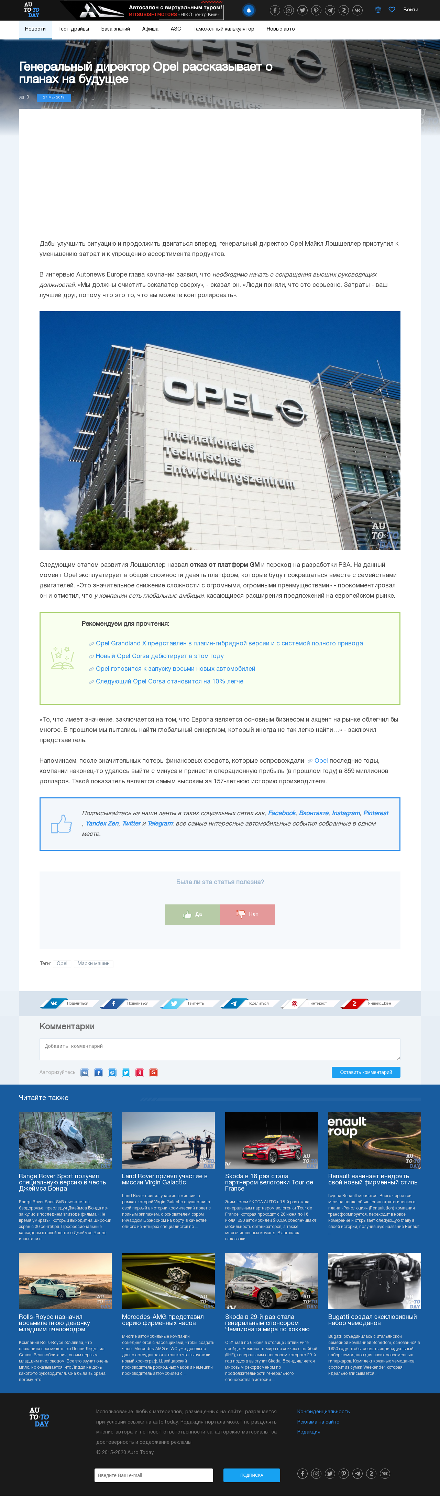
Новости (35, 29)
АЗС (176, 29)
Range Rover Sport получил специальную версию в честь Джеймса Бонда (62, 1185)
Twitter (131, 824)
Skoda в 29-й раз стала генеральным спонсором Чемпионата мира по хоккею (267, 1325)
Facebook (281, 814)
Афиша (150, 29)
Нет (247, 914)
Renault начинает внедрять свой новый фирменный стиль (373, 1182)
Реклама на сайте (318, 1424)
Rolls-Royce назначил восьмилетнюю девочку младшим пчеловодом (54, 1325)
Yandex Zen (101, 824)
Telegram (159, 824)
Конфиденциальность (323, 1414)
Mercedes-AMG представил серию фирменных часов (163, 1322)
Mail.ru (112, 1074)
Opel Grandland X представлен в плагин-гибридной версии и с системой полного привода (229, 644)
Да (192, 914)
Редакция (308, 1434)
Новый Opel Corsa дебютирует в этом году (160, 656)
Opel (321, 761)
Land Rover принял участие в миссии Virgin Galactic (165, 1182)
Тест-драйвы (73, 29)
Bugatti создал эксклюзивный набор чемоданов (372, 1322)
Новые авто (281, 29)
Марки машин (94, 964)
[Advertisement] (220, 181)
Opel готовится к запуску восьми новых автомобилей (175, 669)
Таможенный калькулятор (223, 29)
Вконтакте (313, 814)
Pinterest (375, 814)
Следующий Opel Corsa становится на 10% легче (169, 682)
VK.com (84, 1074)
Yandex (139, 1074)
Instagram (346, 814)
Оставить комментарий (366, 1074)
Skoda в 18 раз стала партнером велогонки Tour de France (269, 1185)
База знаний (115, 29)
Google (153, 1074)
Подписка (251, 1477)
